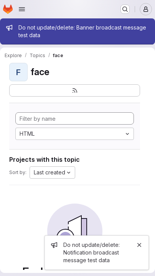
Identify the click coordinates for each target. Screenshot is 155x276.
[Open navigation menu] (22, 9)
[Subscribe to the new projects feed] (74, 90)
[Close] (139, 245)
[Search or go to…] (125, 9)
